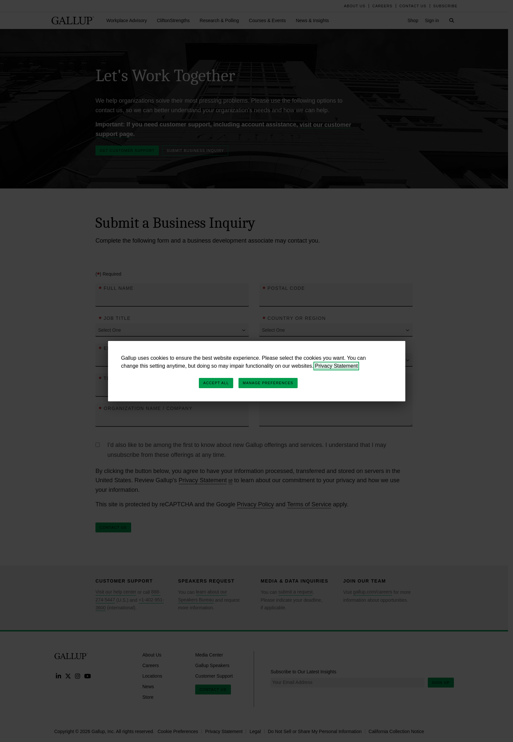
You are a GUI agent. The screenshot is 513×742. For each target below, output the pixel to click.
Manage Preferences (268, 383)
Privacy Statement (336, 366)
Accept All (216, 383)
